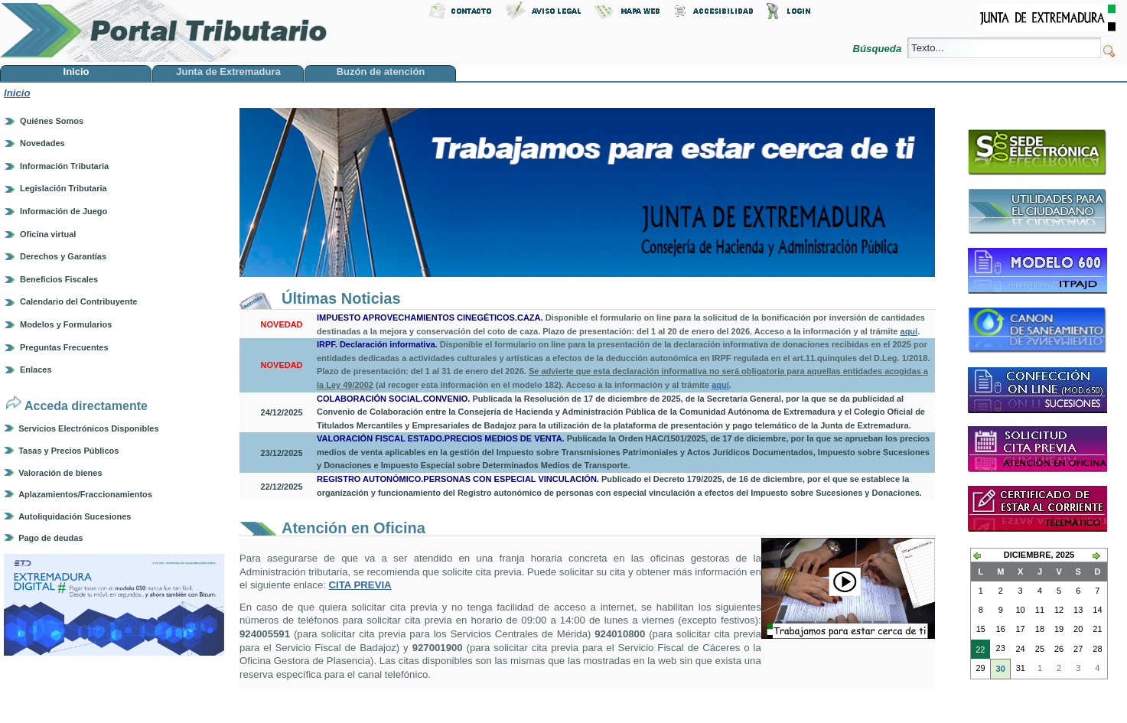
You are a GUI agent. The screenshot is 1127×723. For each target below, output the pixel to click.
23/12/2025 (282, 453)
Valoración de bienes (60, 472)
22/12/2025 (282, 486)
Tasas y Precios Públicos (68, 450)
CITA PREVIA (360, 585)
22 (978, 651)
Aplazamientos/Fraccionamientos (85, 494)
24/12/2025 (282, 412)
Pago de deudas (50, 537)
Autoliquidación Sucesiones (74, 516)
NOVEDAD (282, 324)
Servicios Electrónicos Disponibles (88, 428)
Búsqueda (878, 48)
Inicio (17, 93)
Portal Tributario (163, 31)
